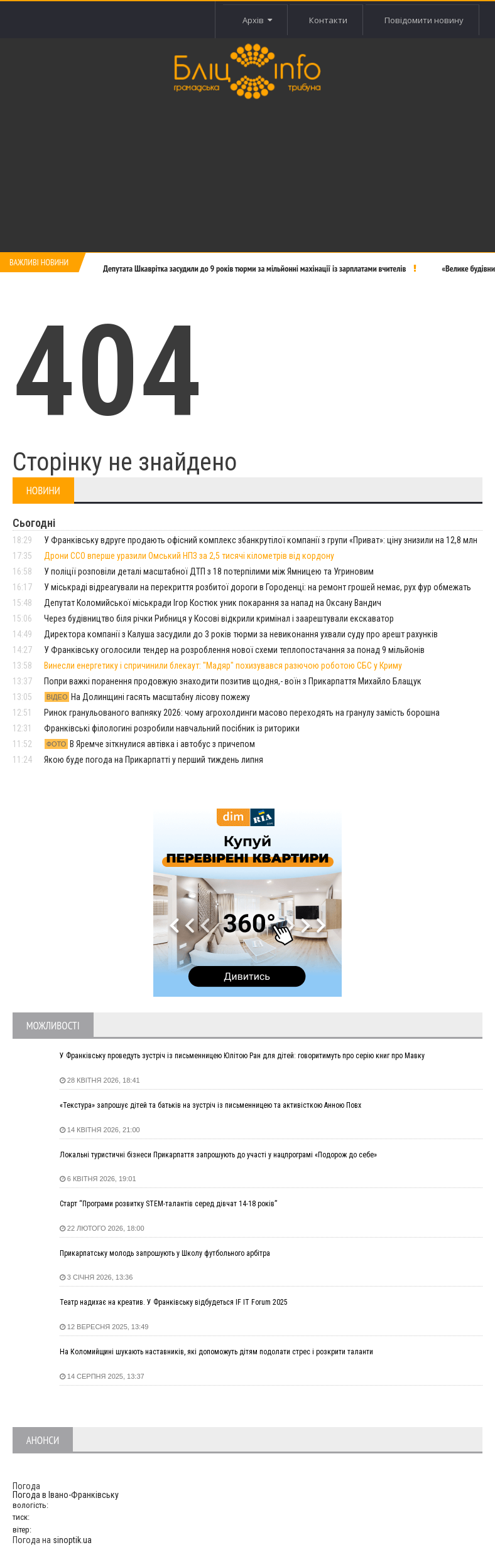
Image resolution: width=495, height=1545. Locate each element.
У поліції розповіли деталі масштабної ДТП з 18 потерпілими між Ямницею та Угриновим (209, 571)
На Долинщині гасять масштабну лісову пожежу (147, 697)
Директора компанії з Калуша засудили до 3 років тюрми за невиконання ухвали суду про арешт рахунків (241, 634)
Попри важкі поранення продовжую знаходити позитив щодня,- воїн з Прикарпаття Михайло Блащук (233, 681)
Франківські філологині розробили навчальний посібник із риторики (172, 728)
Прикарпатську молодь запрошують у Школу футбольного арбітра (165, 1253)
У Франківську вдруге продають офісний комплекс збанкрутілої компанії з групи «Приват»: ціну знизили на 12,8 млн (260, 540)
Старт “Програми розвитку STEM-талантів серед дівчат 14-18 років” (168, 1203)
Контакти (328, 20)
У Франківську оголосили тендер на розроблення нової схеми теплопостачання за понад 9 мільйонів (234, 650)
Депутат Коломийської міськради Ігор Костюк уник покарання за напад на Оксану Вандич (212, 603)
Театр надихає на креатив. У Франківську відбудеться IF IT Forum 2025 (174, 1302)
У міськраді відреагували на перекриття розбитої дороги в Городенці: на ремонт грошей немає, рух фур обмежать (257, 587)
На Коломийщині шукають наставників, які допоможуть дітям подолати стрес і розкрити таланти (216, 1351)
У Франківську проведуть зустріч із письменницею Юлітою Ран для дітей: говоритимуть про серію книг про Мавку (242, 1055)
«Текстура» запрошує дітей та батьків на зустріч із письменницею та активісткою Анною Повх (210, 1105)
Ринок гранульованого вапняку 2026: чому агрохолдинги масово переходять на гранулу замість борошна (242, 713)
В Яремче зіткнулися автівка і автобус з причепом (150, 744)
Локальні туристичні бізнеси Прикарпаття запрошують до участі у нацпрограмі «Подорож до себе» (218, 1154)
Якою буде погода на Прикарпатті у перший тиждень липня (153, 760)
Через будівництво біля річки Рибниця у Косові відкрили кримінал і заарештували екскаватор (219, 618)
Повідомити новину (424, 20)
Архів (256, 20)
